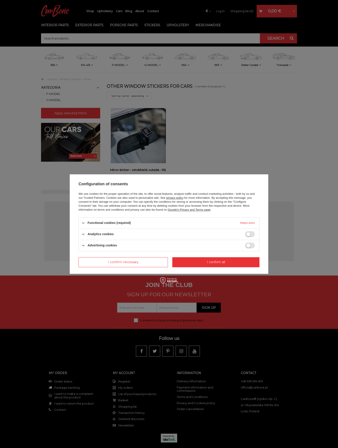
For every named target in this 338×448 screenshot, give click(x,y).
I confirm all (216, 262)
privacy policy (174, 197)
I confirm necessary (123, 262)
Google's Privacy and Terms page (189, 209)
